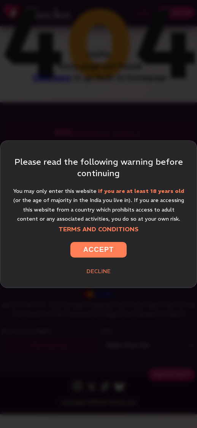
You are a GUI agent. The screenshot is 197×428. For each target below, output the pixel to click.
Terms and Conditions (98, 229)
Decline (98, 271)
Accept (98, 249)
